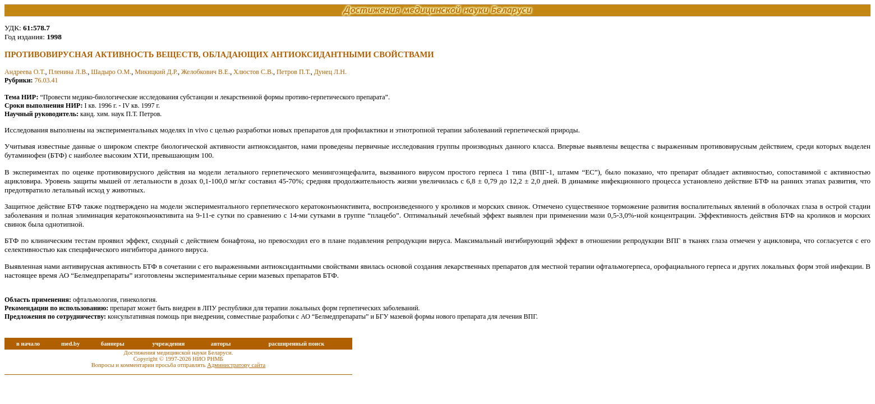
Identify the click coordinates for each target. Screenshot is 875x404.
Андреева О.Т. (24, 72)
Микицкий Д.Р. (156, 72)
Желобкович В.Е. (205, 72)
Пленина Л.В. (68, 72)
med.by (70, 344)
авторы (221, 344)
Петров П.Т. (294, 72)
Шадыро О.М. (111, 72)
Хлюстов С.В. (253, 72)
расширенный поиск (297, 344)
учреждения (168, 344)
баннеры (113, 344)
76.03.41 (46, 80)
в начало (28, 344)
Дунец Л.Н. (330, 72)
